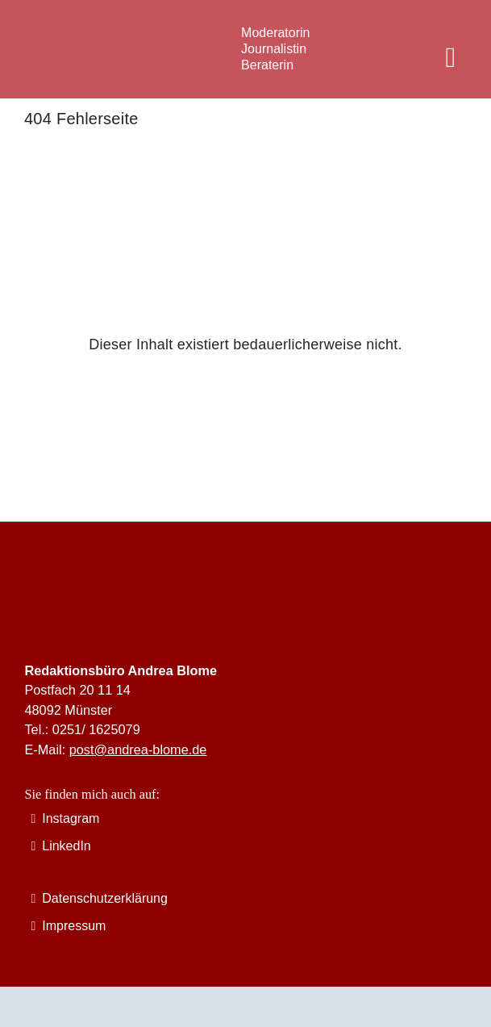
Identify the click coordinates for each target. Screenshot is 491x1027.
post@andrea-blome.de (138, 749)
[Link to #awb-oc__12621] (450, 58)
